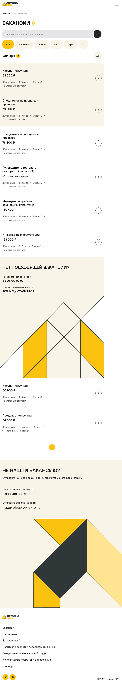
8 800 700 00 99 (13, 280)
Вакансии (8, 627)
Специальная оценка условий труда (24, 653)
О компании (9, 634)
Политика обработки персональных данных (29, 646)
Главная (6, 13)
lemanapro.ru (10, 666)
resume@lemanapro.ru (19, 291)
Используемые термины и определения (26, 659)
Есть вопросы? (11, 640)
